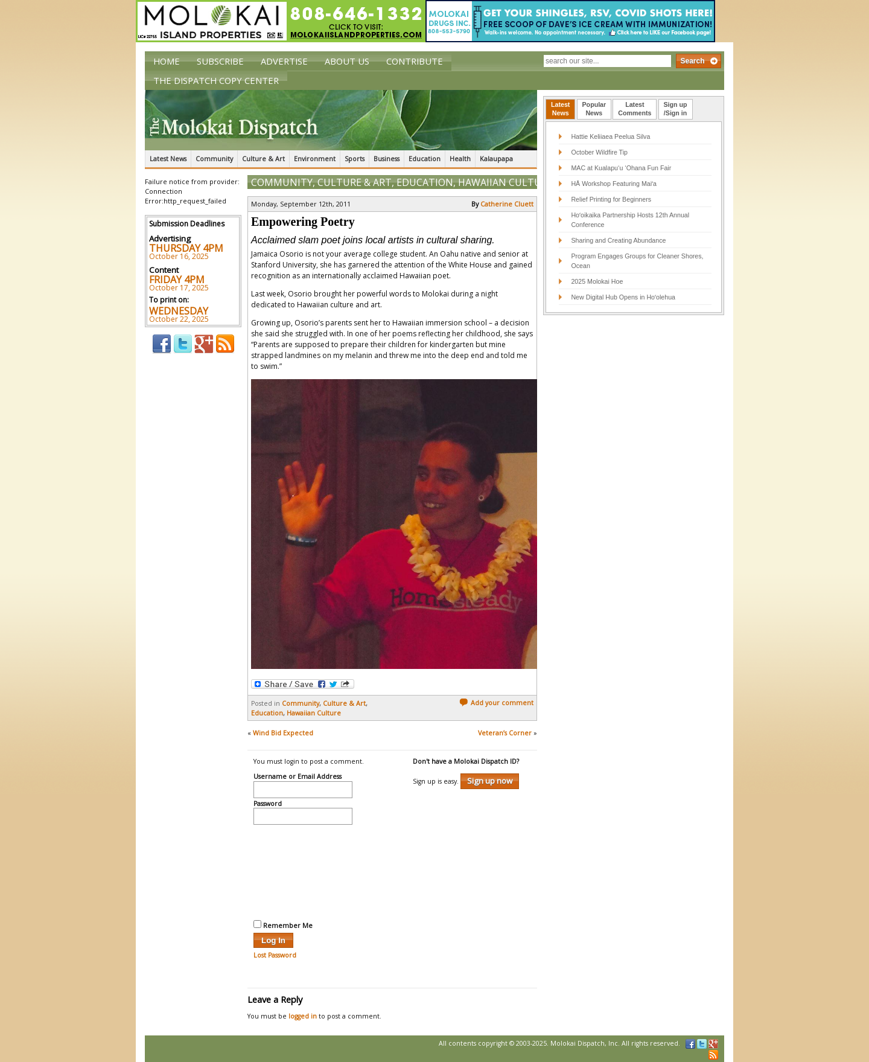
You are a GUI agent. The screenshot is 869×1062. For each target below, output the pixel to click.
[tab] (560, 109)
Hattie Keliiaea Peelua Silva (610, 136)
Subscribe (220, 61)
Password (267, 804)
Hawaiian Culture (505, 182)
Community (214, 159)
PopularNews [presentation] (594, 109)
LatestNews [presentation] (560, 109)
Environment (315, 159)
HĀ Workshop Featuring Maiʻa (614, 183)
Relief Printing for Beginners (612, 199)
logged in (302, 1016)
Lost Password (274, 955)
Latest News (168, 159)
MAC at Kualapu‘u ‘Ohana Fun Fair (621, 167)
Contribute (414, 61)
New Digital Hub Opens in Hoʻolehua (623, 297)
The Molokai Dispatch (341, 120)
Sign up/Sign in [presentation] (675, 109)
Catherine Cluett (506, 204)
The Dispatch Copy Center (216, 80)
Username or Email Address (297, 777)
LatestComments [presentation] (634, 109)
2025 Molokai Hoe (597, 281)
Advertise (284, 61)
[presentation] (302, 870)
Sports (354, 159)
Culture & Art (263, 159)
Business (386, 159)
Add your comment (496, 703)
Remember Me (283, 925)
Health (460, 159)
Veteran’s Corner (505, 733)
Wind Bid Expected (283, 733)
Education (425, 159)
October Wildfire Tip (599, 152)
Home (166, 61)
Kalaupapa (496, 159)
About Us (347, 61)
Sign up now (489, 780)
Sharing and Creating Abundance (618, 240)
